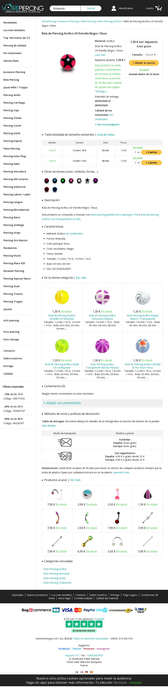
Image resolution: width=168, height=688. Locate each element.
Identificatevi (126, 8)
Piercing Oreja (11, 232)
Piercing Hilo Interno (15, 179)
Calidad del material (107, 598)
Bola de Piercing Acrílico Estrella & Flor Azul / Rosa (143, 366)
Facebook (64, 648)
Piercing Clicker (12, 118)
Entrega (8, 366)
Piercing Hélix (11, 163)
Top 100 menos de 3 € (16, 37)
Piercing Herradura (14, 171)
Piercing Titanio (13, 294)
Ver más (81, 278)
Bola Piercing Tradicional (57, 582)
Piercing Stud (11, 286)
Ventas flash (11, 60)
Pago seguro (130, 595)
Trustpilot (99, 619)
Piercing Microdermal (16, 209)
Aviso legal (64, 598)
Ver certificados (74, 233)
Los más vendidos (14, 30)
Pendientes (10, 248)
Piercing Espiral (12, 141)
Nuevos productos (37, 595)
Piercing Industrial (14, 186)
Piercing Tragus (12, 301)
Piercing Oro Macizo (15, 240)
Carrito (150, 8)
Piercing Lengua (13, 202)
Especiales (17, 595)
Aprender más (121, 472)
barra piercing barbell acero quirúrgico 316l (114, 214)
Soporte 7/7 (72, 655)
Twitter (76, 648)
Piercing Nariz (11, 217)
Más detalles (49, 425)
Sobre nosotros (12, 358)
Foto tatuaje (11, 339)
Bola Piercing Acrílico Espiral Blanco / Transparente (142, 317)
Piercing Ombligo (13, 225)
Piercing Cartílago (14, 102)
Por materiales (12, 53)
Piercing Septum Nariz (16, 278)
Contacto (9, 350)
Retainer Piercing (13, 271)
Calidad (8, 373)
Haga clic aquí (36, 682)
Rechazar (120, 682)
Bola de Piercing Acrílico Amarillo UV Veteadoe (61, 317)
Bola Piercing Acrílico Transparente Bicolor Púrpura (102, 366)
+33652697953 (94, 655)
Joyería (7, 309)
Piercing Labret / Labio (16, 194)
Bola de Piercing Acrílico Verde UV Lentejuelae (62, 366)
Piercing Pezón (12, 255)
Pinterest (89, 648)
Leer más (100, 54)
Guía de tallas (105, 134)
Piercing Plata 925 (14, 263)
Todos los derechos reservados (90, 638)
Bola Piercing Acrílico (55, 569)
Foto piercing (11, 331)
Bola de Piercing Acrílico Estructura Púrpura (102, 317)
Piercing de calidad (14, 45)
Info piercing (11, 320)
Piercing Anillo (11, 95)
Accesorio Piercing (14, 72)
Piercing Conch (12, 125)
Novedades (10, 22)
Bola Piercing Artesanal (56, 573)
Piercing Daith (11, 133)
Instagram (103, 648)
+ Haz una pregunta (107, 124)
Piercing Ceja (11, 110)
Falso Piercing (11, 148)
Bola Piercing (11, 79)
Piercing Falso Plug (14, 156)
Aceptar (136, 682)
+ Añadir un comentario (62, 402)
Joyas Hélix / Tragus (15, 87)
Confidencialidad (83, 598)
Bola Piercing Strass (54, 578)
